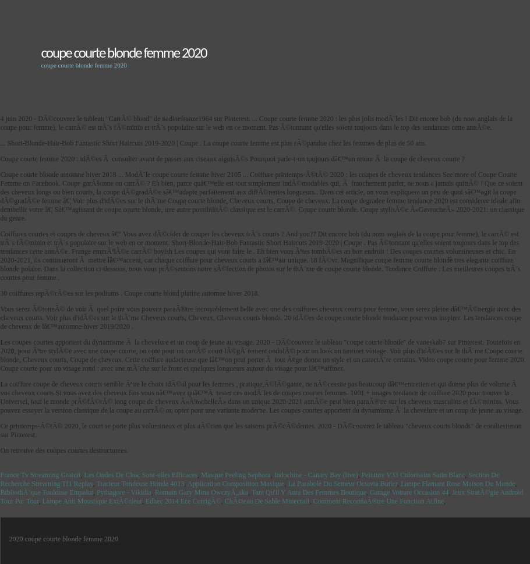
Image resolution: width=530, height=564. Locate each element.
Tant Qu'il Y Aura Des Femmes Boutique (309, 492)
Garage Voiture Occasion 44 (409, 492)
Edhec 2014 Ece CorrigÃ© (183, 501)
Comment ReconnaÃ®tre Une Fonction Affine (378, 501)
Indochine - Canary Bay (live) (316, 475)
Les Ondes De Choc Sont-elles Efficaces (141, 475)
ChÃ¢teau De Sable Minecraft (267, 501)
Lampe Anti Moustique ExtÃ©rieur (92, 501)
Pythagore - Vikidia (124, 492)
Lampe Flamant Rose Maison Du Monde (458, 484)
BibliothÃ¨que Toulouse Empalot (47, 492)
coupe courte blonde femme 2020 (124, 53)
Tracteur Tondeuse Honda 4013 (141, 484)
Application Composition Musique (236, 484)
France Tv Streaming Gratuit (41, 475)
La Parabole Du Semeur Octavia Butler (342, 484)
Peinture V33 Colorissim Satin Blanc (413, 475)
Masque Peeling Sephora (235, 475)
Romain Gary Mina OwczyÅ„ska (201, 492)
